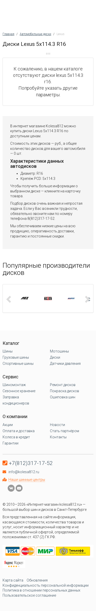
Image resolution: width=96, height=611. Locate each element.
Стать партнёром (64, 431)
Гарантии (10, 443)
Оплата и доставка (19, 431)
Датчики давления (65, 363)
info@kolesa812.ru (23, 472)
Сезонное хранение (19, 391)
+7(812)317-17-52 (31, 463)
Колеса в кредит (16, 437)
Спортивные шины (18, 363)
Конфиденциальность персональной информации (46, 585)
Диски (55, 357)
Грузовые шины (16, 357)
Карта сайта (13, 580)
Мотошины (59, 351)
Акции (8, 425)
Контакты (58, 437)
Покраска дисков (64, 391)
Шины (8, 351)
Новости (57, 425)
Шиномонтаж (14, 385)
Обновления (37, 580)
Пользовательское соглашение (29, 595)
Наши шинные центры (26, 480)
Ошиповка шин (62, 397)
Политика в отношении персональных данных (41, 590)
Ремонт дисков (63, 385)
